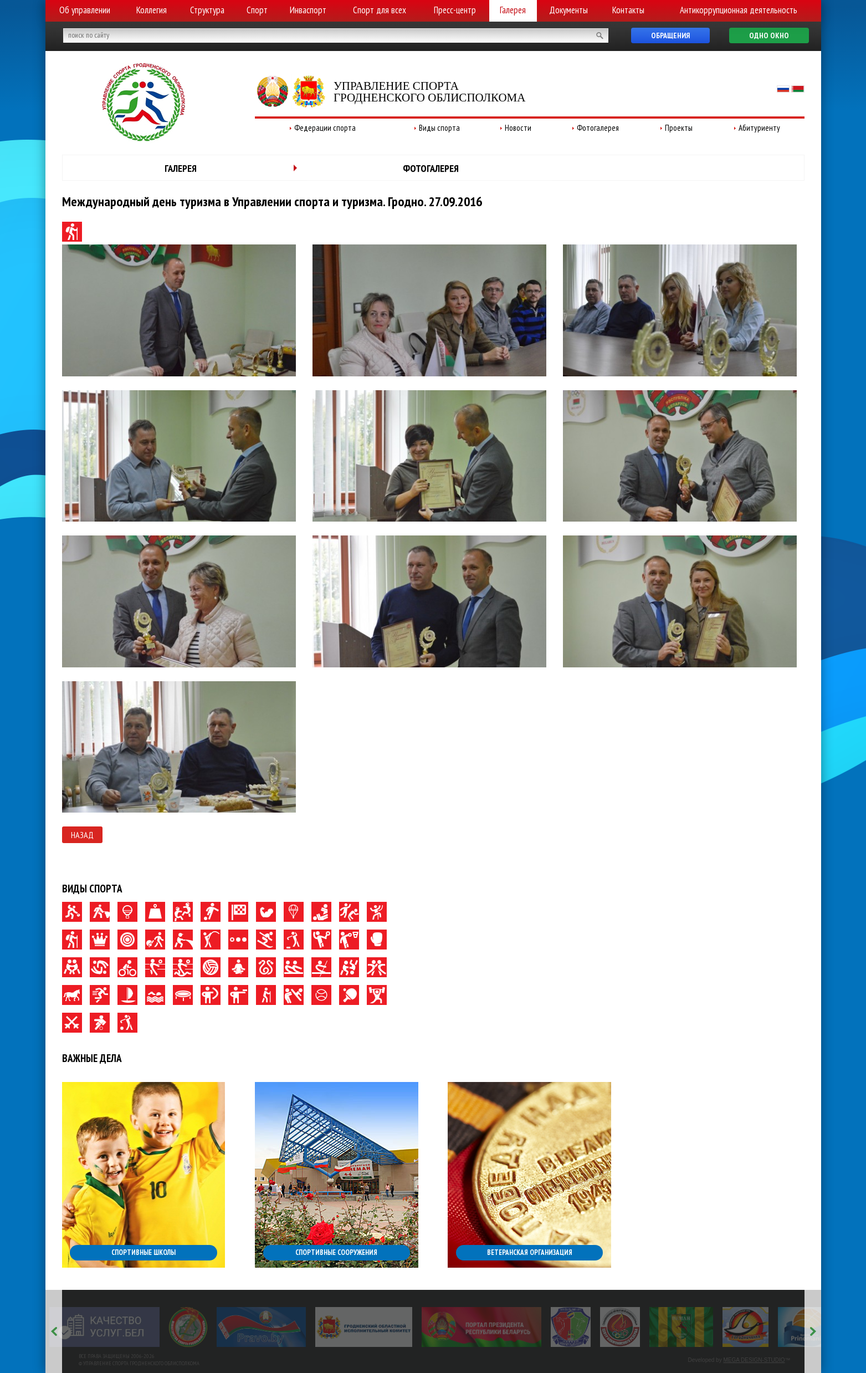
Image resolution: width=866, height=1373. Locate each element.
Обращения (670, 35)
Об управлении (84, 10)
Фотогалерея (598, 128)
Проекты (679, 128)
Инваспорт (308, 10)
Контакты (628, 10)
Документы (568, 10)
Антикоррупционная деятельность (738, 10)
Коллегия (151, 10)
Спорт (257, 10)
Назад (82, 834)
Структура (207, 10)
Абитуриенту (759, 128)
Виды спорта (439, 128)
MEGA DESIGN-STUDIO (754, 1360)
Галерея (513, 10)
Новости (518, 128)
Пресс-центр (455, 10)
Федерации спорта (325, 128)
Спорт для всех (379, 10)
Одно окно (769, 35)
